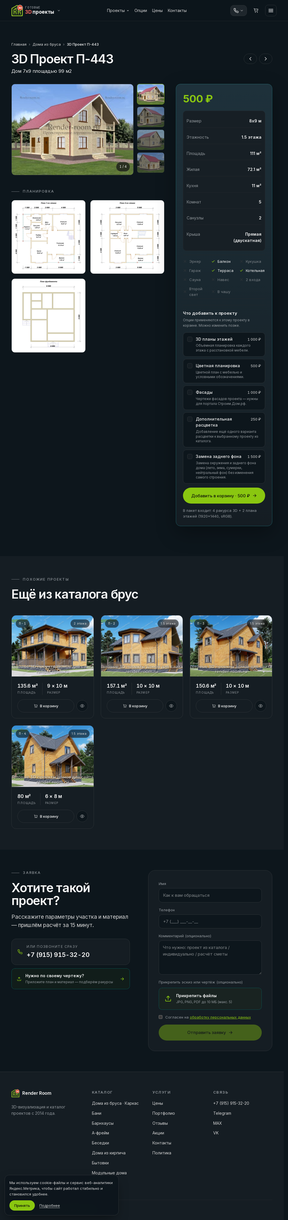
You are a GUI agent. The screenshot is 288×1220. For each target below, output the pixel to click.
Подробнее (49, 1205)
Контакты (177, 10)
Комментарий (185, 936)
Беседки (100, 1142)
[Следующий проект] (265, 59)
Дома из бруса (47, 44)
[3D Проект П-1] (52, 646)
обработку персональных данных (220, 1017)
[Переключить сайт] (37, 10)
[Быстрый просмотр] (82, 706)
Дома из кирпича (109, 1152)
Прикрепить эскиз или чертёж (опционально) (201, 982)
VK (216, 1132)
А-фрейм (100, 1132)
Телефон (167, 910)
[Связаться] (238, 10)
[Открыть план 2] (127, 237)
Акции (158, 1132)
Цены (157, 10)
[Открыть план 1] (48, 237)
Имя (162, 883)
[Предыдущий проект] (250, 59)
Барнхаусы (103, 1123)
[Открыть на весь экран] (72, 129)
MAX (217, 1123)
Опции (140, 10)
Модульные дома (109, 1172)
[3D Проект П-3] (231, 646)
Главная (19, 44)
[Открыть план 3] (48, 315)
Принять (22, 1205)
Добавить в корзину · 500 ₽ (224, 495)
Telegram (222, 1113)
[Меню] (271, 10)
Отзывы (160, 1123)
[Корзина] (256, 10)
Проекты (118, 10)
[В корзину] (45, 705)
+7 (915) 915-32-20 (231, 1103)
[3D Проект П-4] (52, 756)
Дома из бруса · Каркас (115, 1103)
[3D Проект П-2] (142, 646)
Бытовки (100, 1162)
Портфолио (163, 1113)
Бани (96, 1113)
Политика (161, 1152)
